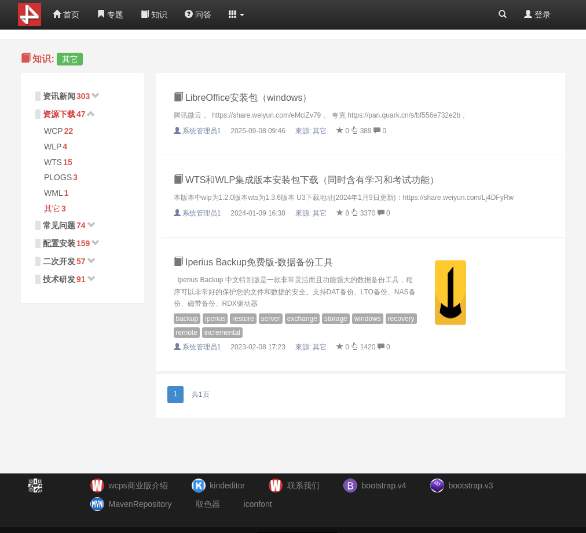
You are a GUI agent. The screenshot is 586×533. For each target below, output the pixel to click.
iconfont (258, 504)
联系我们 (303, 485)
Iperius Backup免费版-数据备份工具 (254, 262)
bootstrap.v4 (384, 485)
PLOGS (58, 177)
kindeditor (227, 485)
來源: (312, 131)
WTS (53, 162)
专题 (110, 14)
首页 (66, 14)
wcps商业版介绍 (138, 485)
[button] (237, 14)
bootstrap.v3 (470, 485)
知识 (154, 14)
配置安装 (59, 243)
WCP (53, 131)
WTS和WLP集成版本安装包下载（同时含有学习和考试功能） (307, 180)
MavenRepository (140, 504)
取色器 (208, 504)
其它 (52, 208)
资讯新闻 (59, 96)
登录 (537, 14)
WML (53, 193)
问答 (198, 14)
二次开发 (59, 261)
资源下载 (59, 114)
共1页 (201, 394)
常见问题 (59, 225)
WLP (52, 146)
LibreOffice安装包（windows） (243, 98)
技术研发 (59, 279)
